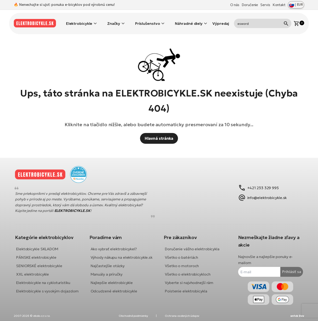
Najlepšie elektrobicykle (113, 285)
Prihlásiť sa (288, 268)
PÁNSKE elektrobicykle (40, 253)
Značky (113, 20)
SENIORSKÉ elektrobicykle (43, 262)
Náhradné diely (189, 20)
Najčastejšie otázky (109, 268)
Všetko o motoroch (182, 262)
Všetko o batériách (181, 253)
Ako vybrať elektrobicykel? (115, 245)
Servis (265, 5)
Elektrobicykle (79, 20)
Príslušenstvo (147, 20)
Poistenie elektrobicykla (186, 287)
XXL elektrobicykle (36, 270)
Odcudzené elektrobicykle (115, 293)
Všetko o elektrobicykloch (188, 270)
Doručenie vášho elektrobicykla (192, 245)
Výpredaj (220, 20)
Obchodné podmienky (133, 315)
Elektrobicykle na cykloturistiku (47, 279)
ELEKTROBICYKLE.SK (76, 207)
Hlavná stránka (159, 131)
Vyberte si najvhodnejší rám (189, 279)
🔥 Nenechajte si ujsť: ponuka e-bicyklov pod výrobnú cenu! (64, 4)
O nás (235, 5)
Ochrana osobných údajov (182, 315)
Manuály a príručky (108, 276)
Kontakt (279, 5)
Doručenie (250, 5)
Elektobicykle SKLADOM (41, 245)
